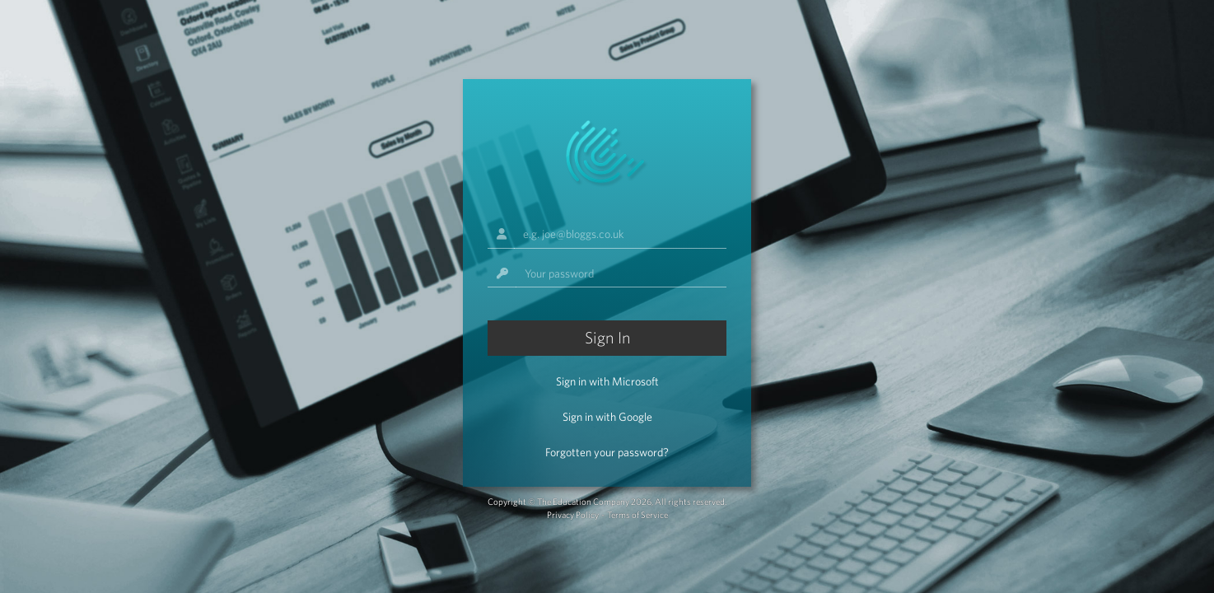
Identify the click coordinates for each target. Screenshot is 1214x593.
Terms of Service (637, 515)
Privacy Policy (573, 515)
